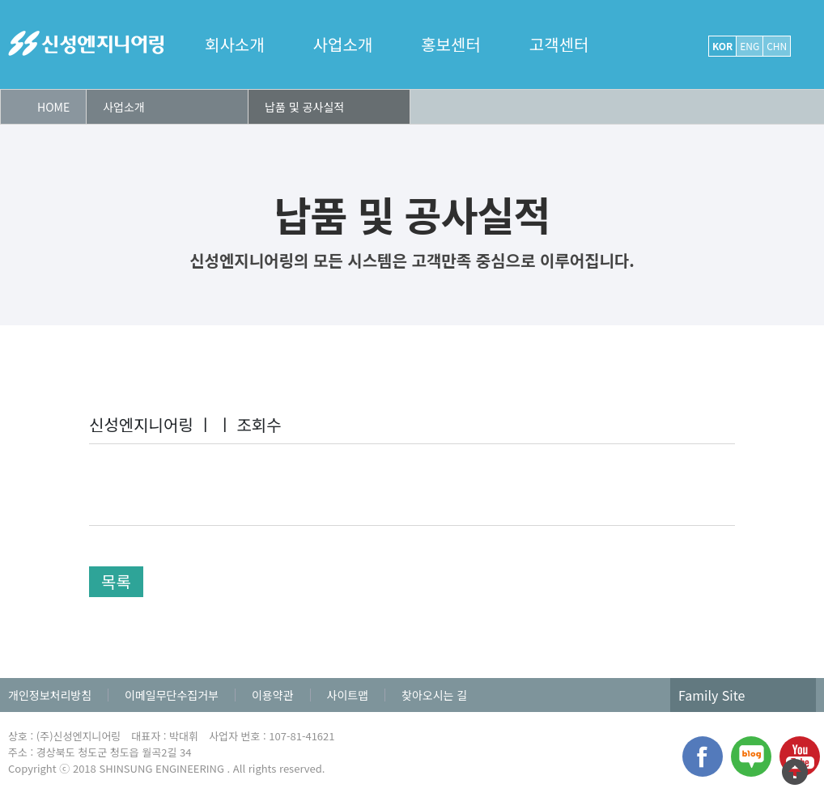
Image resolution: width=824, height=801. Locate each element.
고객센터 (559, 44)
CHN (777, 46)
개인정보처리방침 (49, 695)
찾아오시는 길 (434, 695)
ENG (749, 46)
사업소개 (343, 44)
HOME (53, 107)
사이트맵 (348, 695)
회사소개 (235, 44)
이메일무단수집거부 (172, 695)
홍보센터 (451, 44)
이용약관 (273, 695)
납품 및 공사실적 (304, 107)
